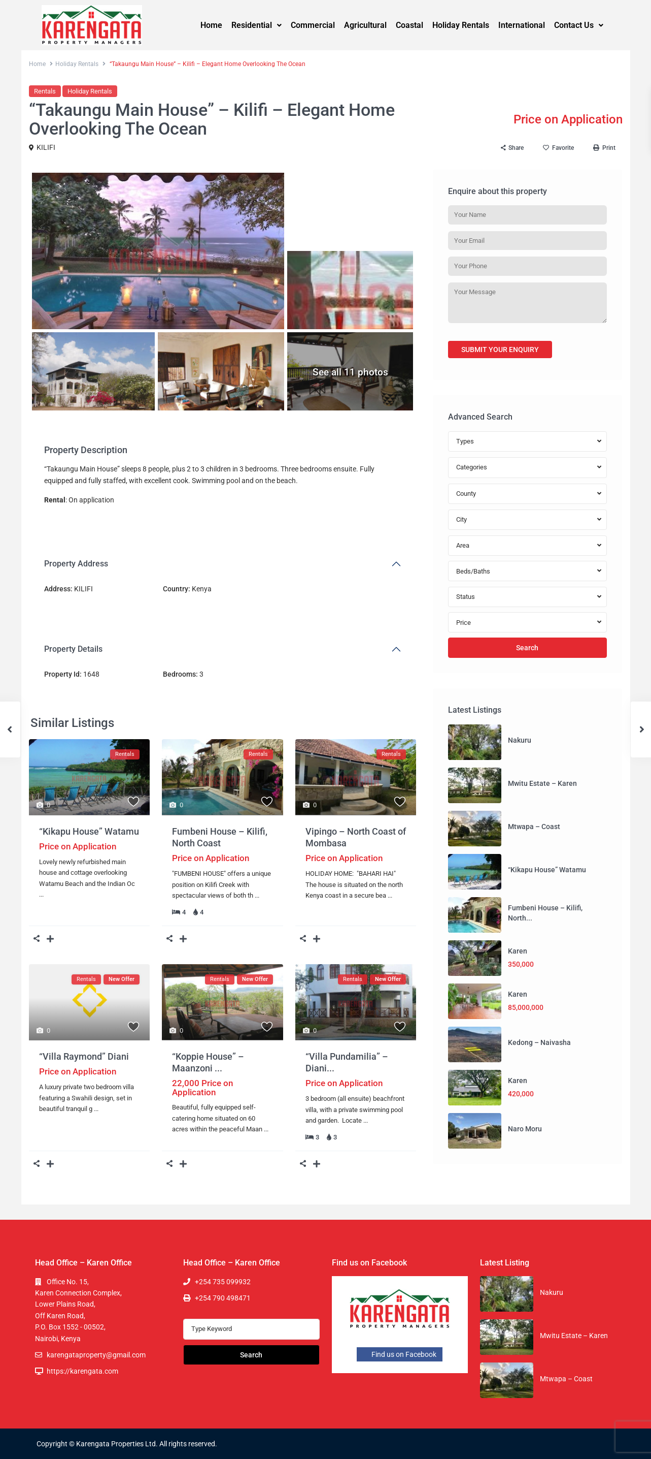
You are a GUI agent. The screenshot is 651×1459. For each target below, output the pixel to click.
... (41, 894)
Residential (256, 25)
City (461, 519)
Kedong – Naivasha (539, 1042)
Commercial (313, 25)
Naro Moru (525, 1129)
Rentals (45, 91)
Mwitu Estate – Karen (542, 783)
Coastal (409, 25)
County (466, 493)
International (521, 25)
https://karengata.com (82, 1371)
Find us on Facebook (399, 1354)
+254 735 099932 (223, 1282)
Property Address (76, 563)
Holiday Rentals (460, 25)
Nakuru (519, 740)
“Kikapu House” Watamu (89, 831)
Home (211, 25)
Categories (471, 467)
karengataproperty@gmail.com (96, 1355)
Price (463, 622)
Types (465, 441)
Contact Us (578, 25)
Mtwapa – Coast (534, 826)
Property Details (73, 649)
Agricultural (365, 25)
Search (527, 648)
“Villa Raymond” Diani (84, 1056)
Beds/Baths (473, 571)
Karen (517, 951)
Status (465, 596)
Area (462, 545)
